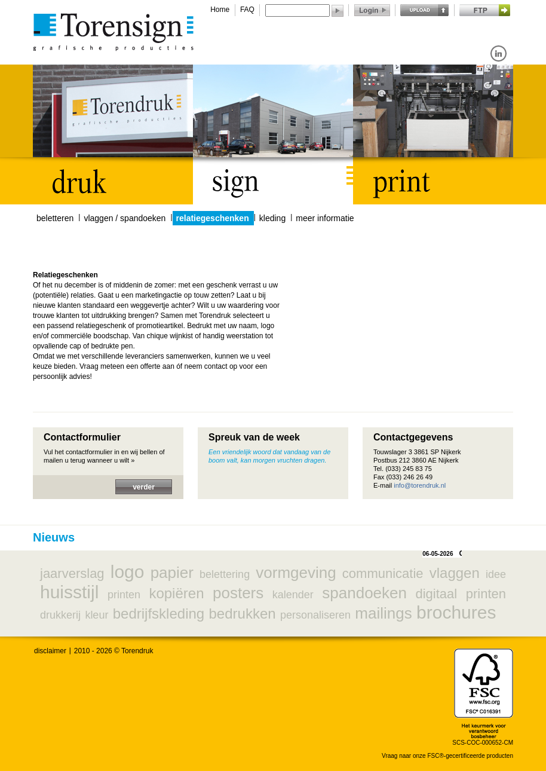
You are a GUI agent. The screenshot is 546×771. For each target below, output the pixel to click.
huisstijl (69, 592)
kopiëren (176, 593)
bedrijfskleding (158, 613)
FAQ (247, 9)
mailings (383, 613)
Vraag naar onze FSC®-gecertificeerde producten (447, 755)
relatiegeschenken (212, 218)
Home (219, 9)
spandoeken (364, 593)
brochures (456, 612)
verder (144, 487)
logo (128, 572)
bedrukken (242, 613)
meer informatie (325, 218)
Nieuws (54, 537)
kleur (96, 615)
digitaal (436, 593)
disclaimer (50, 651)
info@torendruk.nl (420, 485)
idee (496, 574)
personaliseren (315, 615)
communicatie (383, 573)
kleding (272, 218)
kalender (293, 595)
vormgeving (296, 573)
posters (238, 593)
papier (172, 573)
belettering (225, 574)
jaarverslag (72, 573)
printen (124, 595)
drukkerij (60, 615)
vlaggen (455, 573)
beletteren (54, 218)
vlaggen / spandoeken (124, 218)
